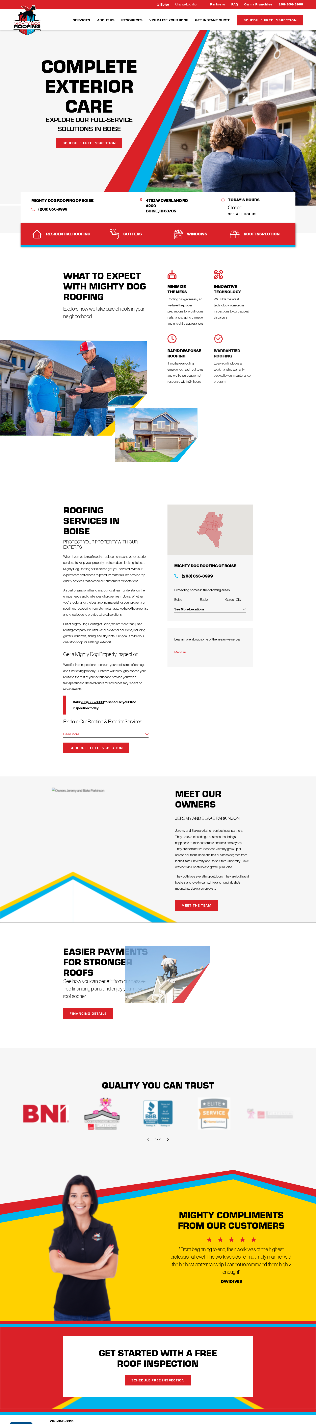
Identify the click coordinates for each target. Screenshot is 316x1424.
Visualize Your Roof (168, 20)
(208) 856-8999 (52, 209)
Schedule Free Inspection (270, 20)
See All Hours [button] (242, 214)
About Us (106, 20)
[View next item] (168, 1139)
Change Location (186, 4)
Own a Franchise (258, 4)
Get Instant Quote (212, 20)
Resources (132, 20)
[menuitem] (81, 20)
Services (81, 20)
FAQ (234, 4)
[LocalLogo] (27, 20)
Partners (217, 4)
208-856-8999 (291, 4)
